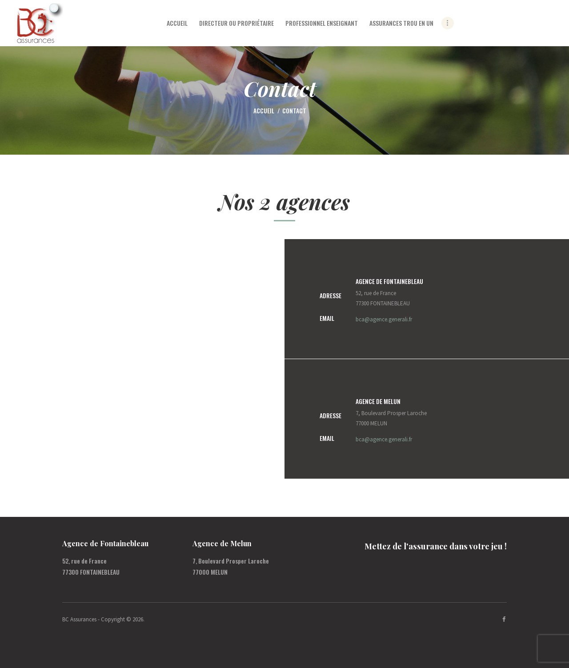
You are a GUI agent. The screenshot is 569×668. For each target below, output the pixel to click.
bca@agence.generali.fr (384, 319)
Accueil (263, 111)
